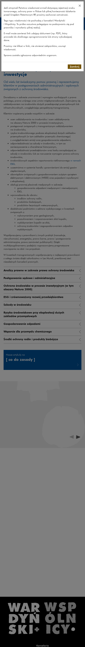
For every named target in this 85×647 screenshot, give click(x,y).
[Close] (79, 5)
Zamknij (74, 66)
